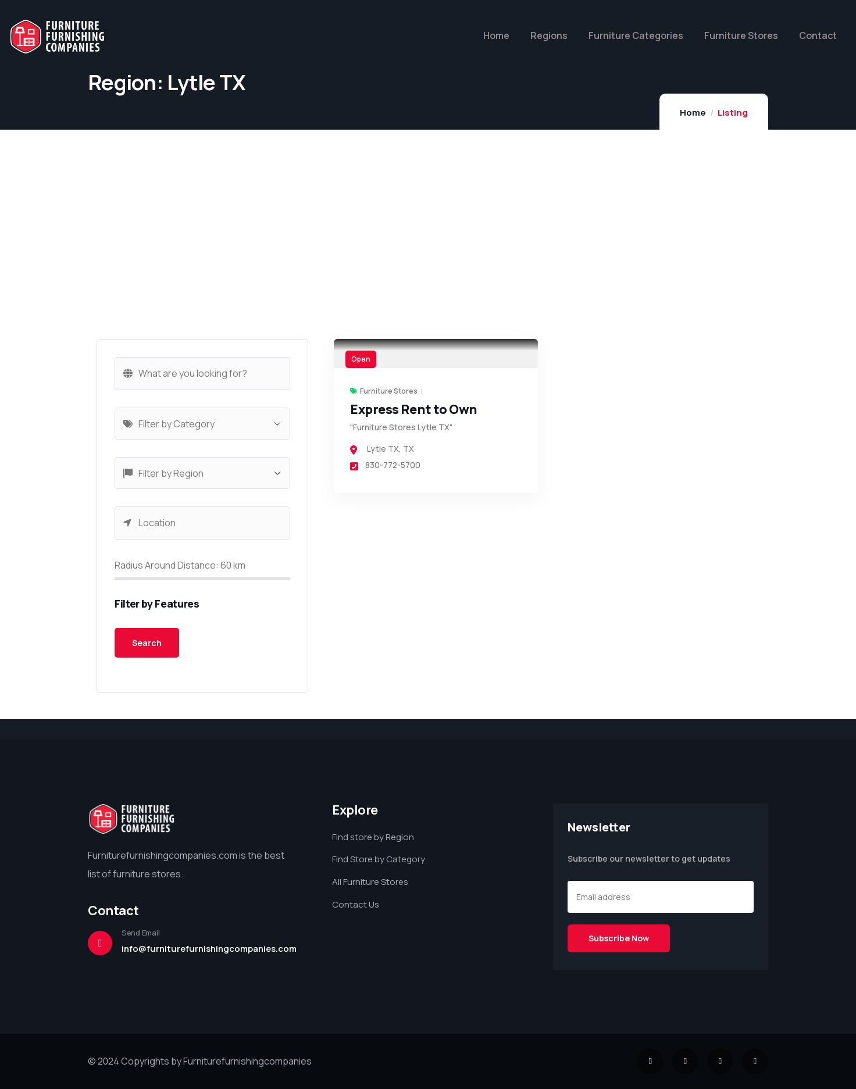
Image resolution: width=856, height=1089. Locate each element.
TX (408, 448)
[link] (436, 353)
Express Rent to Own (413, 409)
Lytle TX (383, 448)
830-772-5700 (385, 464)
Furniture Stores (389, 391)
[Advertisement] (202, 257)
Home (693, 112)
